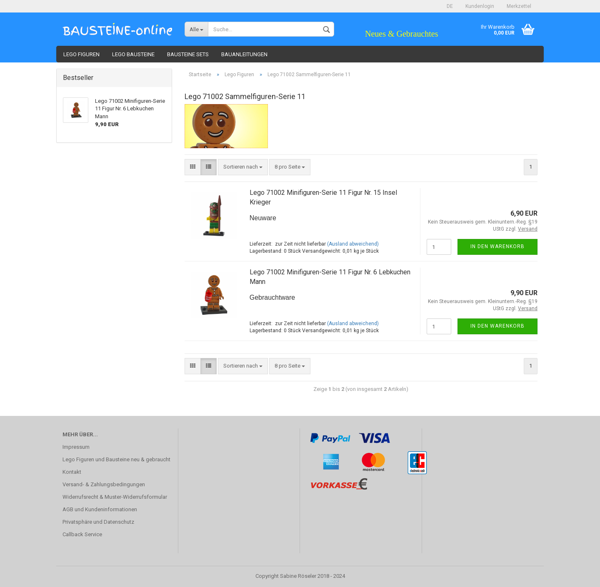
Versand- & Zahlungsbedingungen (103, 484)
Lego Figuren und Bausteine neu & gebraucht (116, 459)
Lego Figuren (81, 54)
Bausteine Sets (188, 54)
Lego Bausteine (133, 54)
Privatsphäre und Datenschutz (98, 522)
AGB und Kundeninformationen (99, 509)
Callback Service (82, 534)
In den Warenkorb (497, 246)
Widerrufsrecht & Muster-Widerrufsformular (114, 497)
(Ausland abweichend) (353, 244)
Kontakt (71, 472)
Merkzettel (519, 6)
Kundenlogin (479, 6)
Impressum (76, 447)
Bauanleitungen (244, 54)
